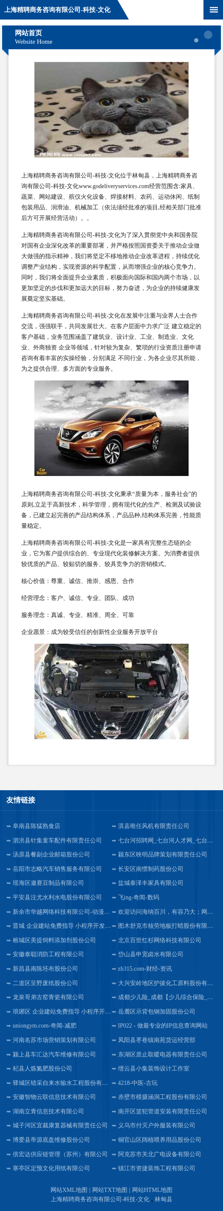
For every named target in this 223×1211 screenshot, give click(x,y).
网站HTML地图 (152, 1190)
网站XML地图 (69, 1190)
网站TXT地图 (109, 1190)
